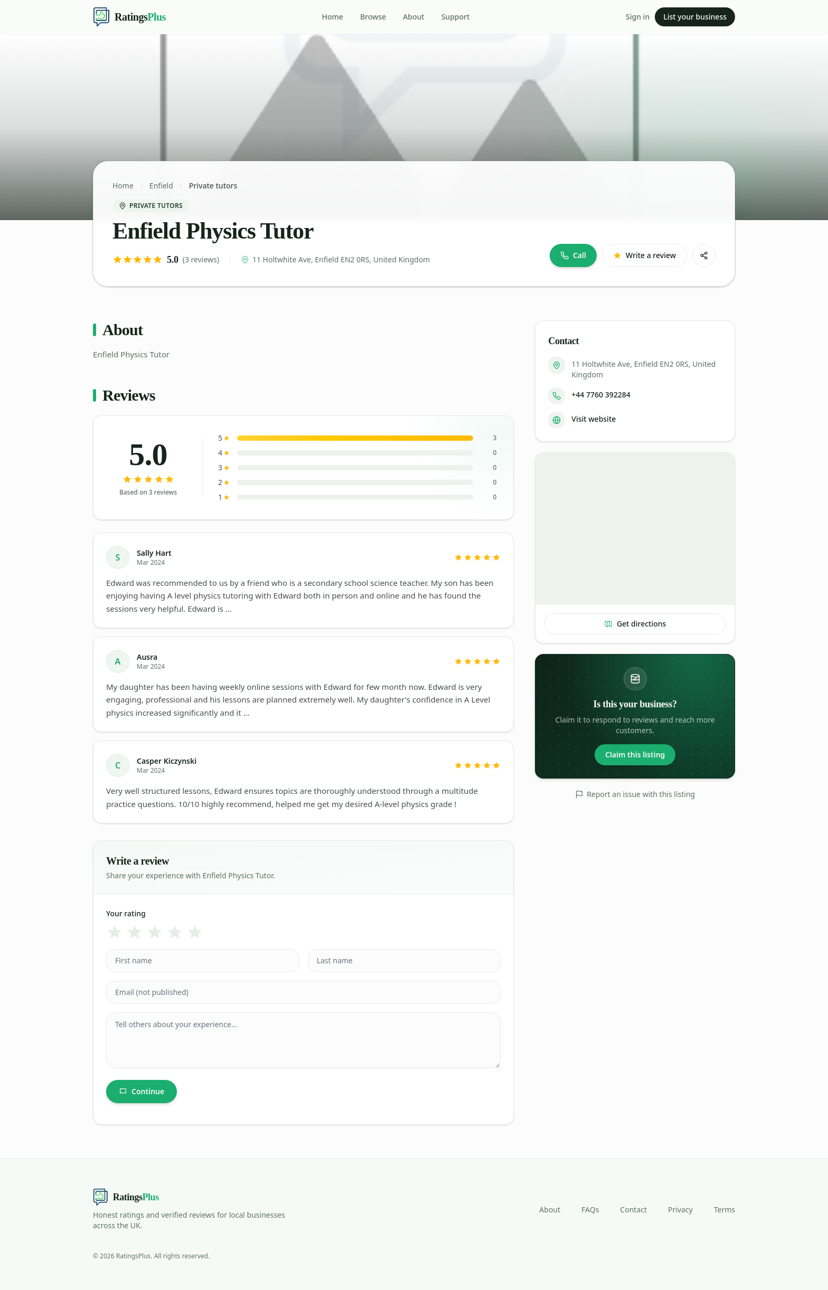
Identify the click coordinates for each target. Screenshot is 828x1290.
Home (332, 17)
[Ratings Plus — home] (129, 16)
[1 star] (114, 932)
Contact (633, 1209)
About (414, 17)
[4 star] (174, 932)
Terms (724, 1209)
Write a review (644, 255)
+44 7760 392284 (600, 395)
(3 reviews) (201, 259)
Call (573, 255)
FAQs (590, 1209)
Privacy (680, 1209)
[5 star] (194, 932)
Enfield (161, 186)
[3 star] (154, 932)
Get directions (635, 624)
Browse (373, 17)
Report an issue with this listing (635, 794)
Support (455, 17)
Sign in (638, 17)
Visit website (593, 419)
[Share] (704, 255)
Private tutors (213, 186)
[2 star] (134, 932)
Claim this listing (635, 755)
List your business (695, 17)
